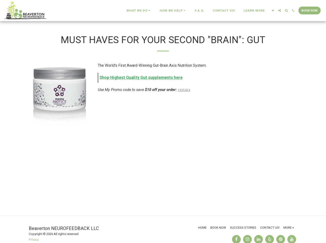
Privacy (34, 239)
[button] (139, 11)
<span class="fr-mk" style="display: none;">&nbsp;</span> (197, 139)
